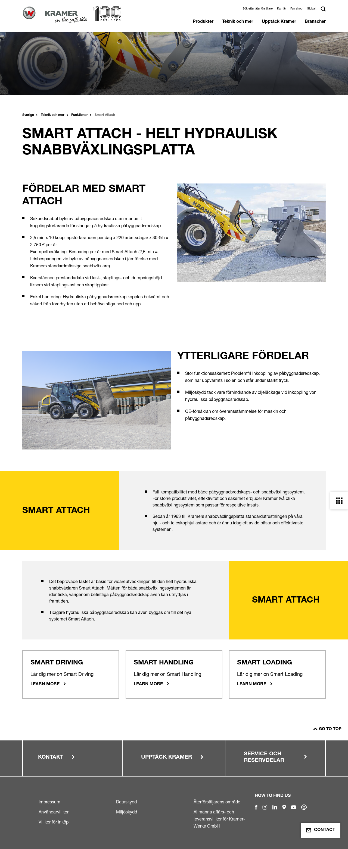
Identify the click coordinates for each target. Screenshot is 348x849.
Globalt (311, 8)
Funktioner (79, 115)
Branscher (315, 22)
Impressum (49, 801)
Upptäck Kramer (279, 22)
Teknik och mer (237, 22)
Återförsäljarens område (217, 801)
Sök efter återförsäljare (258, 8)
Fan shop (296, 8)
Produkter (203, 22)
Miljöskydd (126, 812)
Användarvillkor (54, 812)
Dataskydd (126, 801)
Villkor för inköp (54, 822)
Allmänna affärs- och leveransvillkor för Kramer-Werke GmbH (219, 819)
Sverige (28, 115)
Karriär (281, 8)
